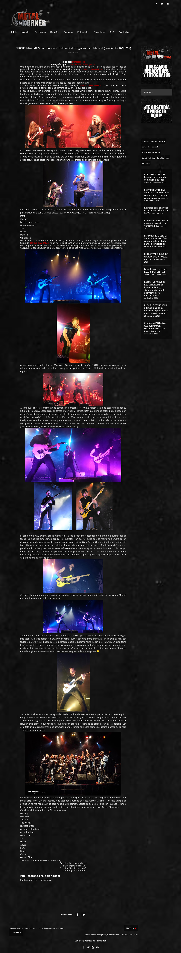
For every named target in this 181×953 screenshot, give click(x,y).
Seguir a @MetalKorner (73, 869)
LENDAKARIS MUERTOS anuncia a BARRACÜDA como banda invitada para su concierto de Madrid (156, 240)
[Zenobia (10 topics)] (160, 156)
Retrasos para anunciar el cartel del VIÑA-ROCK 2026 (156, 209)
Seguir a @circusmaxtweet (73, 862)
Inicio (14, 31)
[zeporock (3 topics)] (146, 162)
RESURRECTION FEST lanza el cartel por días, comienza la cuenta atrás (156, 177)
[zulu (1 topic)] (167, 156)
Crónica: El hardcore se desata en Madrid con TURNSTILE (156, 222)
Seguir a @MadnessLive (73, 864)
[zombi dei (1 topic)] (146, 145)
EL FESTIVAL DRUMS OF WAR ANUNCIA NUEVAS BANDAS (156, 256)
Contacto (124, 31)
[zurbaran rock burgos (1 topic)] (151, 151)
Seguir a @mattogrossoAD (73, 867)
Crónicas (68, 31)
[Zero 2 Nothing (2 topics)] (148, 156)
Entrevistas (83, 31)
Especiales (99, 31)
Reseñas (54, 31)
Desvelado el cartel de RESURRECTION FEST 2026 (155, 271)
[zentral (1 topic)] (162, 140)
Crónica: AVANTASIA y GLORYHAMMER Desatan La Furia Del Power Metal (155, 326)
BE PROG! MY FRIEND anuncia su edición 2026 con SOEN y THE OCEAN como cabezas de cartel (156, 193)
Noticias (25, 31)
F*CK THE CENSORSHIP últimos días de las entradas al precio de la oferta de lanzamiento (156, 308)
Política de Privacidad (95, 939)
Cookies (79, 939)
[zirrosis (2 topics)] (154, 140)
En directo (40, 31)
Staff (112, 31)
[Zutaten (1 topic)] (145, 140)
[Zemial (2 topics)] (154, 145)
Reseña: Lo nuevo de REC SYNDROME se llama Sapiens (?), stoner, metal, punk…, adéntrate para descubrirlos (155, 288)
